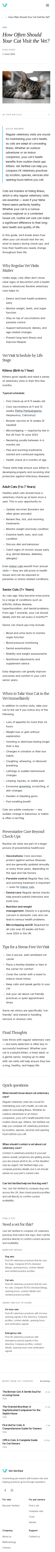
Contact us (34, 1536)
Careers (6, 1547)
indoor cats (16, 566)
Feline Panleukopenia (28, 410)
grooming (25, 786)
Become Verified (10, 1505)
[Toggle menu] (47, 5)
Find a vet (34, 1505)
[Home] (4, 5)
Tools (32, 1516)
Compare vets (36, 1511)
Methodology (9, 1542)
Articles (32, 1522)
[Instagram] (12, 1490)
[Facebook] (5, 1490)
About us (6, 1536)
